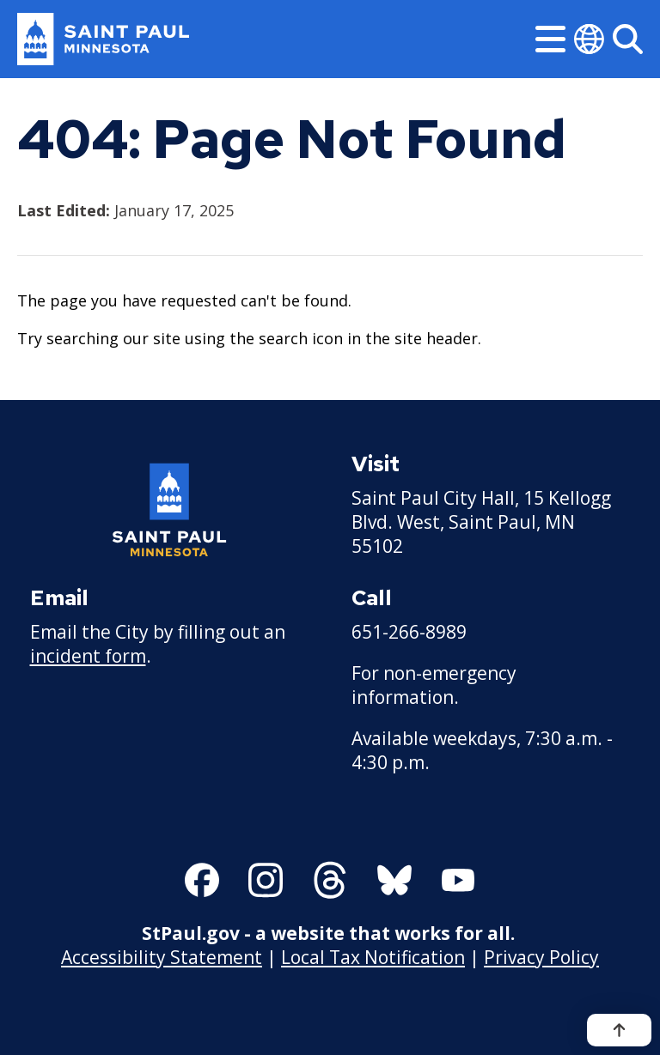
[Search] (628, 39)
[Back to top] (619, 1030)
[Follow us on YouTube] (458, 880)
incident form (88, 656)
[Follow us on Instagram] (265, 880)
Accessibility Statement (161, 957)
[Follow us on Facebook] (202, 880)
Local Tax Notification (373, 957)
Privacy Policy (541, 957)
